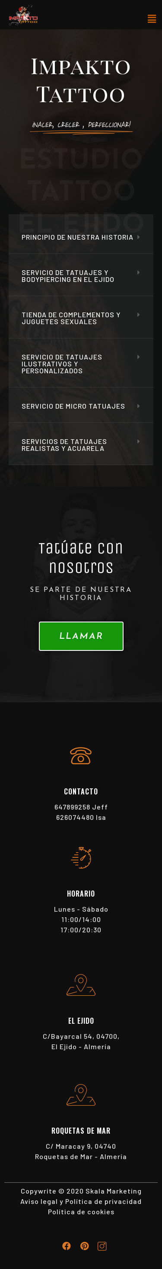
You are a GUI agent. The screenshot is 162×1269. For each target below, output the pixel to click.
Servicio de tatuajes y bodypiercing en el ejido (68, 275)
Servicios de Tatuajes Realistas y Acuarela (64, 444)
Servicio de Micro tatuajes (73, 406)
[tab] (81, 237)
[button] (81, 636)
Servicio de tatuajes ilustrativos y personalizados (62, 364)
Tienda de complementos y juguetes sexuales (71, 317)
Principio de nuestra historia (77, 237)
